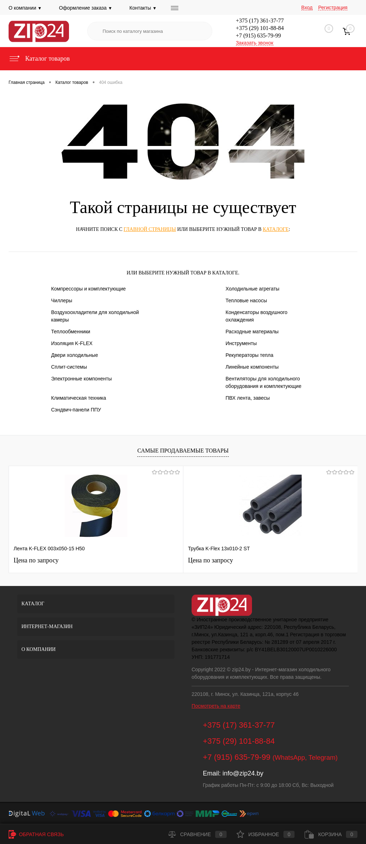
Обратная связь (36, 834)
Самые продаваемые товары (182, 451)
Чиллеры (61, 300)
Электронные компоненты (81, 378)
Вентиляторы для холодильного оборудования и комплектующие (263, 382)
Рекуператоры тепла (249, 355)
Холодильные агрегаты (253, 289)
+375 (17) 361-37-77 (260, 20)
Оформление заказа (85, 8)
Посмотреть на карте (216, 706)
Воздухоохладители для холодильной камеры (95, 316)
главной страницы (150, 229)
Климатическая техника (78, 398)
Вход (307, 7)
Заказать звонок (254, 43)
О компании (25, 8)
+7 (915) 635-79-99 (258, 35)
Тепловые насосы (246, 300)
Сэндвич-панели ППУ (76, 410)
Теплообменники (70, 331)
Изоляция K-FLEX (72, 343)
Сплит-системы (69, 367)
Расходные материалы (252, 331)
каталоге (275, 229)
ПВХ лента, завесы (248, 398)
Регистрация (332, 7)
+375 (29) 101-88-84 (260, 28)
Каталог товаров (39, 58)
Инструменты (241, 343)
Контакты (143, 8)
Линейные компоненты (252, 367)
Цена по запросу (36, 560)
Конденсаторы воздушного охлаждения (256, 316)
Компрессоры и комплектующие (88, 289)
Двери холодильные (74, 355)
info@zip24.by (242, 773)
